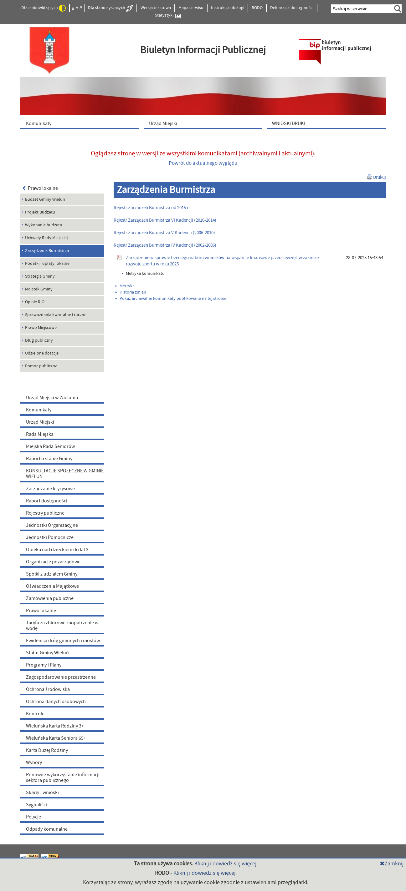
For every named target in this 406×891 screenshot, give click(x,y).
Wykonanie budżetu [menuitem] (43, 225)
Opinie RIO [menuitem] (34, 302)
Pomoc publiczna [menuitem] (41, 366)
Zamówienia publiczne (50, 598)
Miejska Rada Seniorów (50, 446)
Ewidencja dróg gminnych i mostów (63, 640)
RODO (257, 8)
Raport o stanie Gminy (49, 459)
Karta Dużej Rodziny (47, 750)
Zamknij (391, 863)
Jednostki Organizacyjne (52, 525)
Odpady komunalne (47, 829)
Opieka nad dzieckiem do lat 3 (57, 549)
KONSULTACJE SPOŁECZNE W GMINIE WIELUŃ (65, 474)
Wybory (34, 762)
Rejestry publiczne (45, 513)
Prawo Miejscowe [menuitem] (41, 327)
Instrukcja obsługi (227, 8)
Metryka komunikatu (143, 273)
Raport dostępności (46, 501)
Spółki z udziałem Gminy (51, 574)
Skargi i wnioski (42, 792)
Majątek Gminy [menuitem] (39, 289)
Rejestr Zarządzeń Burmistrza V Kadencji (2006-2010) (164, 233)
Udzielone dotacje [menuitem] (42, 353)
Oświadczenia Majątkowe (52, 586)
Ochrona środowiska (48, 689)
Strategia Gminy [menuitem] (40, 276)
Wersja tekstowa (156, 8)
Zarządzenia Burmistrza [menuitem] (47, 251)
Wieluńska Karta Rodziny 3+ (55, 726)
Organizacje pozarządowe (53, 562)
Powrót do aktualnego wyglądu (203, 163)
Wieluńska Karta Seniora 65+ (56, 738)
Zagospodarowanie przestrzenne (61, 677)
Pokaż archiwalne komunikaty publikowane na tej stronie (171, 298)
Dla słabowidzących (43, 8)
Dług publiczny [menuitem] (39, 340)
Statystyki (168, 15)
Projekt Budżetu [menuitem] (40, 212)
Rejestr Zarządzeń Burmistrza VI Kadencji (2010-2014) (165, 220)
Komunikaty (38, 410)
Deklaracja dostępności (291, 8)
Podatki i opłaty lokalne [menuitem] (47, 263)
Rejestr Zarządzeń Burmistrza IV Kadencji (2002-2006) (165, 245)
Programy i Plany (43, 665)
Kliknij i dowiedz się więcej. (226, 863)
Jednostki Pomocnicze (50, 537)
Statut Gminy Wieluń (47, 653)
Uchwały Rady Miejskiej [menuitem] (46, 238)
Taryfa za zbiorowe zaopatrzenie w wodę (62, 626)
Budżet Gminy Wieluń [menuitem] (45, 199)
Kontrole (35, 714)
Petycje (33, 817)
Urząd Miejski (40, 422)
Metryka (125, 286)
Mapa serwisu (190, 8)
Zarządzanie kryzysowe (50, 489)
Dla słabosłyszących (110, 8)
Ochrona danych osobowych (56, 701)
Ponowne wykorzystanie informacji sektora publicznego (63, 777)
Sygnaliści (36, 805)
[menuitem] (80, 123)
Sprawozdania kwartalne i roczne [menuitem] (55, 315)
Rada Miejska (40, 434)
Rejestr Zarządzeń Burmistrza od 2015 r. (151, 208)
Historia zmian (131, 292)
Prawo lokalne (40, 188)
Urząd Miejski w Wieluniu (52, 398)
